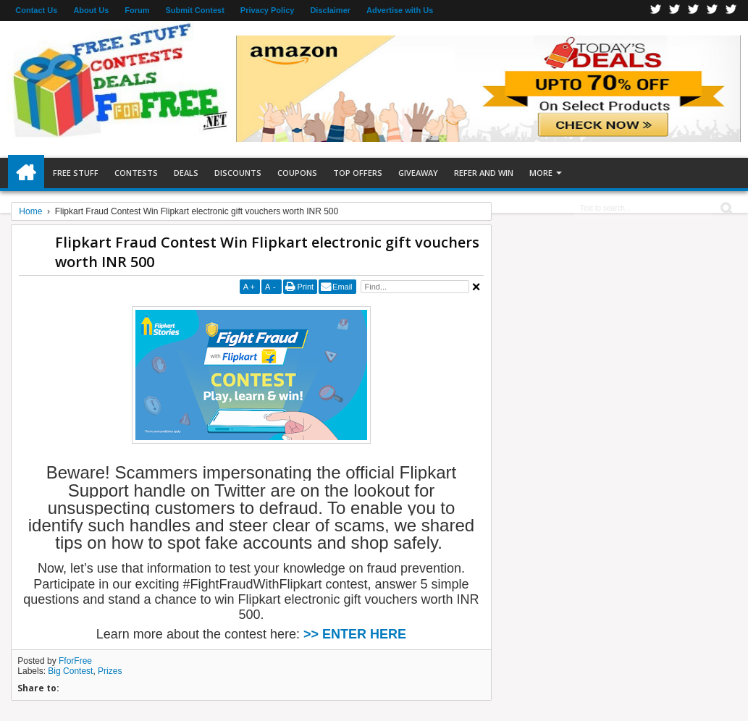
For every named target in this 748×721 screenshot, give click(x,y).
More (540, 172)
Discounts (237, 172)
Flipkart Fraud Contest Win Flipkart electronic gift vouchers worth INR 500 (267, 251)
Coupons (297, 172)
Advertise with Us (399, 10)
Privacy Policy (267, 10)
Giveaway (418, 172)
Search (725, 208)
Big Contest (70, 671)
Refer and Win (483, 172)
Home (26, 173)
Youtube (731, 10)
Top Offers (357, 172)
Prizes (110, 671)
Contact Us (36, 10)
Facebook (656, 10)
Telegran (693, 10)
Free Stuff (75, 172)
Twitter (674, 10)
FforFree (75, 661)
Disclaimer (330, 10)
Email (342, 286)
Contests (136, 172)
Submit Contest (195, 10)
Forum (137, 10)
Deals (186, 172)
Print (305, 286)
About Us (91, 10)
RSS (712, 10)
